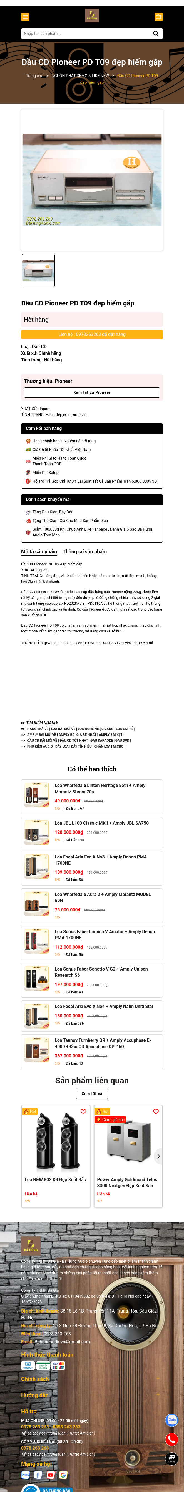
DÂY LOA (62, 750)
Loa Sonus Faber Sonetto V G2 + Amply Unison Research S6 (101, 975)
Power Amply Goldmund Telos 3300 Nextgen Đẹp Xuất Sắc (127, 1186)
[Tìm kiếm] (156, 37)
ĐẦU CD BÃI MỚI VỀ (42, 744)
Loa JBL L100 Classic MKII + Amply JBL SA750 (102, 826)
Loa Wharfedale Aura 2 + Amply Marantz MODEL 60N (103, 901)
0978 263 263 (57, 1337)
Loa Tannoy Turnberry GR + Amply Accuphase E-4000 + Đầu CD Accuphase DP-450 (103, 1047)
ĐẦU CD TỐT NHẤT (74, 744)
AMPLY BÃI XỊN (110, 738)
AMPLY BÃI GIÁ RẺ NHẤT (77, 738)
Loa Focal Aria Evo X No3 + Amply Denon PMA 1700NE (101, 863)
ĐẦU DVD (122, 744)
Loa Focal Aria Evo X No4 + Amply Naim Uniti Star (104, 1010)
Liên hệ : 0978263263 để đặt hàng (92, 338)
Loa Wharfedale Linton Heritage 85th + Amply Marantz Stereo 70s (100, 792)
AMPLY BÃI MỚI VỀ (42, 738)
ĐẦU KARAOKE (101, 744)
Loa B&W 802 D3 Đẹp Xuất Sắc (55, 1183)
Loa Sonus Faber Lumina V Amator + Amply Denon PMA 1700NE (105, 938)
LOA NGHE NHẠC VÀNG (95, 732)
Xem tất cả (91, 1097)
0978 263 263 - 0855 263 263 (51, 1430)
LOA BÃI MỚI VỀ (63, 732)
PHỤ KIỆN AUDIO (40, 750)
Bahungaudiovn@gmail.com (62, 1345)
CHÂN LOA (102, 750)
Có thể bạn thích (92, 773)
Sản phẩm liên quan (92, 1084)
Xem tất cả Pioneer (92, 396)
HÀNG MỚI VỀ (37, 732)
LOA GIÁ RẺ (124, 732)
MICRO (118, 750)
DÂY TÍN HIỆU (81, 750)
